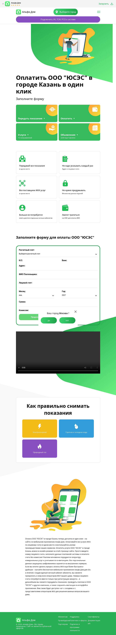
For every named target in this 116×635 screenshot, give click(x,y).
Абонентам (62, 617)
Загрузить (104, 3)
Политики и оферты (78, 620)
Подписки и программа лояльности (75, 627)
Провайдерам (64, 620)
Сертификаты (93, 617)
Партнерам (63, 624)
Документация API (94, 622)
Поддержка (74, 617)
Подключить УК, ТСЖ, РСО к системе (58, 19)
